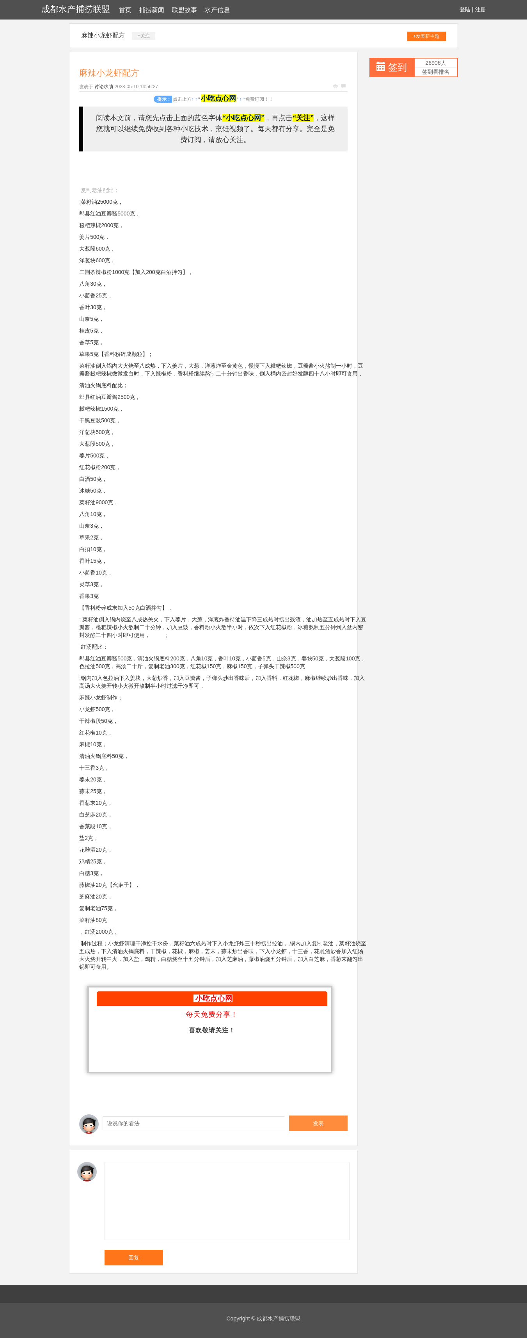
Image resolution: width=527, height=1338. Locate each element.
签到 (397, 67)
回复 (133, 1257)
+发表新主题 (426, 36)
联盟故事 (184, 10)
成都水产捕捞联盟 (75, 9)
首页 (125, 10)
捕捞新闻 (151, 10)
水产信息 (217, 10)
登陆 (465, 9)
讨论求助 (103, 86)
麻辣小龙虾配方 (103, 35)
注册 (480, 9)
